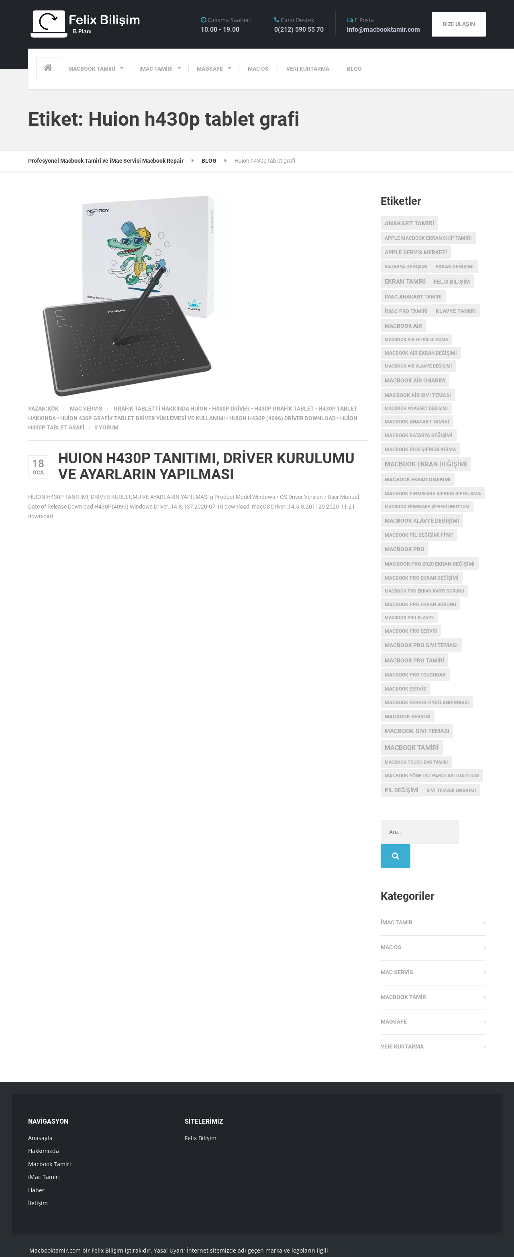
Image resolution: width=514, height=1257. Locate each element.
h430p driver (231, 408)
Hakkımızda (43, 1126)
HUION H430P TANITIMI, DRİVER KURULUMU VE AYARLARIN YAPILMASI (206, 466)
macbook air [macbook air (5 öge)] (403, 326)
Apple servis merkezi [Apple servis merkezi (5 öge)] (416, 252)
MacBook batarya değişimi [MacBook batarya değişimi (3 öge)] (419, 435)
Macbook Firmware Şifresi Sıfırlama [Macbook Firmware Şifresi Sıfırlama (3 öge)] (433, 494)
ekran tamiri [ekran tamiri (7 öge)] (405, 281)
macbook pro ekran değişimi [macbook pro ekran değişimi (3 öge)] (422, 578)
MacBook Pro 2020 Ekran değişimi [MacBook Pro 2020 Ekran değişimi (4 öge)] (430, 564)
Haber (36, 1166)
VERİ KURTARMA (307, 68)
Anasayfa (40, 1114)
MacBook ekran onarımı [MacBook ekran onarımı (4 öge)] (418, 479)
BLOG (354, 68)
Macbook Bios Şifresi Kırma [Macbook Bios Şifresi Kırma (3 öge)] (420, 449)
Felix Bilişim (200, 1114)
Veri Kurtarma (402, 1022)
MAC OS (258, 68)
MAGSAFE (210, 68)
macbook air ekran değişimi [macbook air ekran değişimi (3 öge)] (421, 353)
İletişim (38, 1179)
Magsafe (394, 997)
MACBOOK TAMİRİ (91, 68)
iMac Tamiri (44, 1153)
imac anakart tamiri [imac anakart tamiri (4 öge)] (413, 297)
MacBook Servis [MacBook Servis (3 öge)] (405, 689)
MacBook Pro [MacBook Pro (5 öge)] (404, 549)
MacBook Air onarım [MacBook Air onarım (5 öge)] (415, 380)
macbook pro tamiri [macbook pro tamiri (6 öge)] (414, 660)
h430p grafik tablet (284, 408)
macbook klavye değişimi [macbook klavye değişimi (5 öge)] (422, 520)
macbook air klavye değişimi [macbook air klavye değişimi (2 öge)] (418, 366)
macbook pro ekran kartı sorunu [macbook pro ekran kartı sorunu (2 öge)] (424, 591)
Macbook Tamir (403, 973)
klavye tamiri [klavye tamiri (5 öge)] (456, 311)
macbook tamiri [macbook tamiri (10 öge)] (412, 748)
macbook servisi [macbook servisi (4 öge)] (407, 716)
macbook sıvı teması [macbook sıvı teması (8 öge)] (417, 731)
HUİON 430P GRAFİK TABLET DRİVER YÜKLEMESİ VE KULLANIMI (142, 418)
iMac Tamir (396, 898)
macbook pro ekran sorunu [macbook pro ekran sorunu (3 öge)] (420, 604)
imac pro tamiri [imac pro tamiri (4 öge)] (406, 311)
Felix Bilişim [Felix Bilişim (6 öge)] (452, 281)
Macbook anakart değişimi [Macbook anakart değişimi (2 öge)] (416, 408)
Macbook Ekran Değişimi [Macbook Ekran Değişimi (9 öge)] (426, 464)
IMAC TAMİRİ (156, 68)
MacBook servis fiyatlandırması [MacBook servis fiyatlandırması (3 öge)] (427, 702)
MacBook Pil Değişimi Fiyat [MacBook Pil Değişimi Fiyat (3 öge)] (419, 535)
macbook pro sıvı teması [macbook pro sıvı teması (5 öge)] (421, 645)
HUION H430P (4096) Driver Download (282, 418)
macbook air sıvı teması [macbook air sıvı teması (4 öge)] (418, 395)
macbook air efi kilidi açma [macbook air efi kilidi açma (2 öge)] (416, 339)
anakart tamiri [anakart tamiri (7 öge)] (409, 223)
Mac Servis (86, 408)
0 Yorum (106, 427)
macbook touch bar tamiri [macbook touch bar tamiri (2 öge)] (416, 762)
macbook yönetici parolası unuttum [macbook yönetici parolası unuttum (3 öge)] (432, 776)
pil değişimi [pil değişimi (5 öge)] (401, 790)
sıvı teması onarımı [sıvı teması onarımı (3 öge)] (451, 790)
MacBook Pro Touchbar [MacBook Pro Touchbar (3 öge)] (415, 675)
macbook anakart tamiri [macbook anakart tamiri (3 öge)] (417, 422)
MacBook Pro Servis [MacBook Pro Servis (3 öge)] (411, 631)
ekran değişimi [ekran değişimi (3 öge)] (455, 267)
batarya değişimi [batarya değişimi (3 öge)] (406, 267)
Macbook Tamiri (49, 1140)
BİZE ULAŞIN (459, 24)
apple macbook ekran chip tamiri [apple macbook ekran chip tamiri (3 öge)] (428, 238)
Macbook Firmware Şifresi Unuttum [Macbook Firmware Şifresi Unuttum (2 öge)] (427, 506)
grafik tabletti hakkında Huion (161, 408)
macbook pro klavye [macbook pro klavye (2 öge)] (409, 617)
